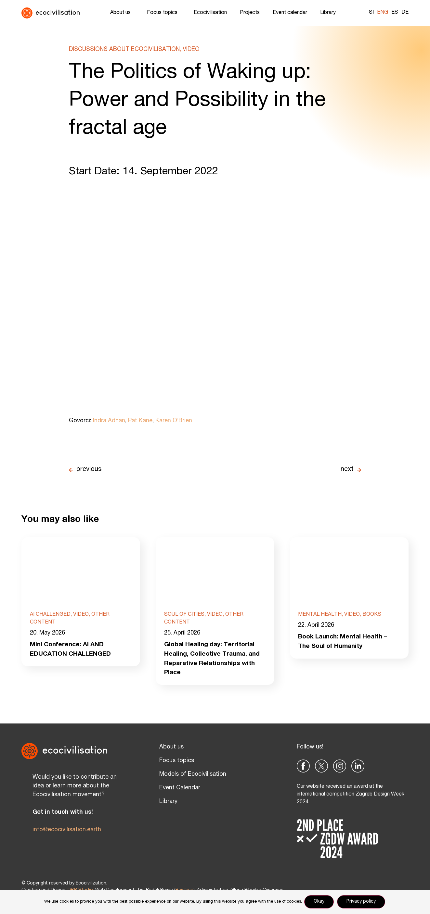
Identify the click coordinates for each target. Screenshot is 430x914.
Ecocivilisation (210, 13)
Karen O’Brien (173, 421)
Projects (250, 13)
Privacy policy (362, 902)
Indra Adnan (109, 421)
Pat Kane (140, 421)
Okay (320, 902)
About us (122, 13)
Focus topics (164, 13)
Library (329, 13)
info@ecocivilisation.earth (67, 831)
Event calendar (290, 13)
